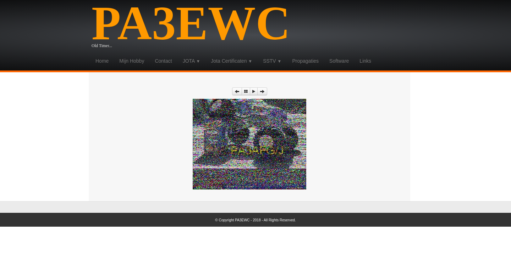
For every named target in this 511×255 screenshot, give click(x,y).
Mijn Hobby (131, 61)
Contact (163, 61)
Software (339, 61)
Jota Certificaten (231, 61)
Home (102, 61)
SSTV (272, 61)
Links (365, 61)
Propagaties (305, 61)
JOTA (191, 61)
